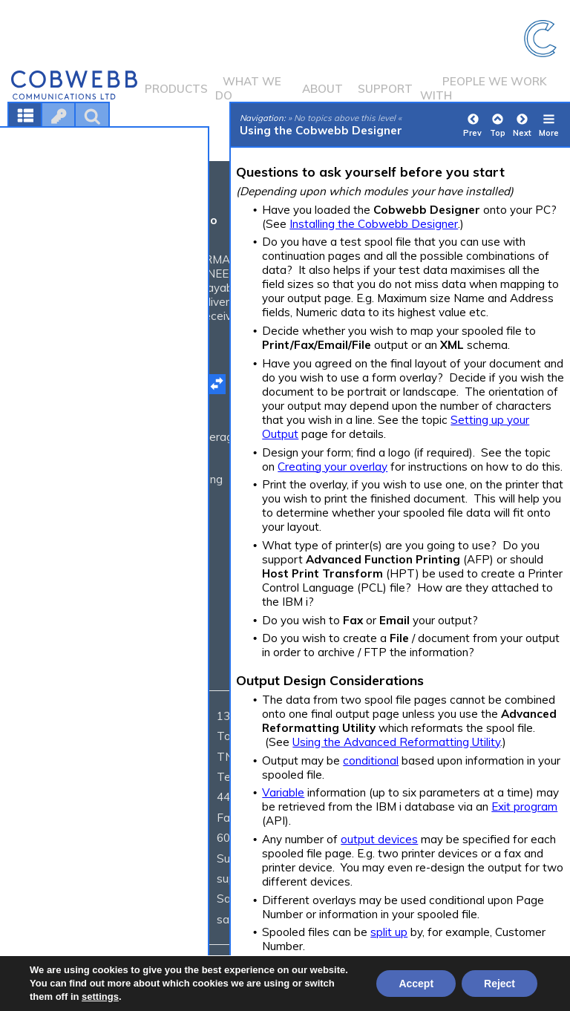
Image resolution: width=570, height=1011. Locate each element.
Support (385, 89)
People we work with (483, 88)
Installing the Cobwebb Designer (373, 224)
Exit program (524, 806)
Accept (416, 983)
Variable (283, 792)
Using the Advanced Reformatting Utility (396, 742)
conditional (371, 760)
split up (388, 932)
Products (176, 89)
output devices (379, 839)
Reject (499, 983)
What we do (248, 88)
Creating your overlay (332, 466)
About (322, 89)
